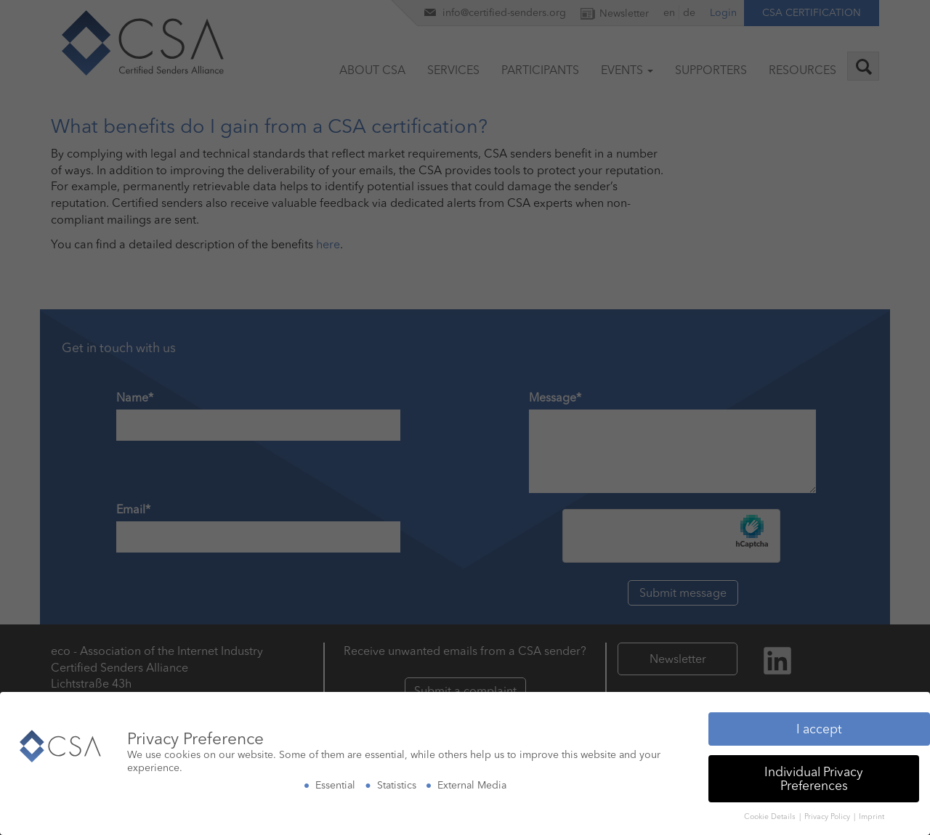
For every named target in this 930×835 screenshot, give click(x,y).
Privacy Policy (828, 805)
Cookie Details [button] (771, 805)
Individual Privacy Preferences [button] (813, 766)
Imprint (871, 805)
